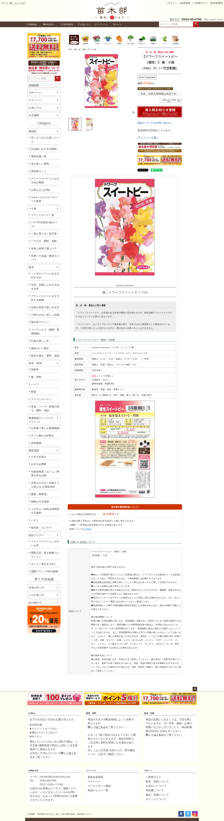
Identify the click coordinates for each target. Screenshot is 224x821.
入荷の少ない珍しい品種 (45, 314)
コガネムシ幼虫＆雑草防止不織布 (45, 510)
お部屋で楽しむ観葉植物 (45, 428)
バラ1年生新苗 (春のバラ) (44, 224)
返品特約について (84, 814)
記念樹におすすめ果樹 (44, 149)
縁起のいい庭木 (40, 348)
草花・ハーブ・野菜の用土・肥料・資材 (45, 408)
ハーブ (35, 384)
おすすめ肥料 (38, 464)
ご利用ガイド (200, 3)
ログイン (172, 3)
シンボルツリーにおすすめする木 (45, 275)
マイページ (101, 24)
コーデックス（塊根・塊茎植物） (45, 331)
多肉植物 (36, 443)
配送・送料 (91, 713)
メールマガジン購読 (99, 785)
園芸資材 (34, 450)
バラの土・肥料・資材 (44, 241)
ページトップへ (195, 689)
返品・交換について (157, 794)
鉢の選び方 (35, 602)
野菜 (33, 391)
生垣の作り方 (36, 587)
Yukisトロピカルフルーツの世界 (44, 199)
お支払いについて (156, 785)
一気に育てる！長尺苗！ (45, 233)
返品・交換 (149, 713)
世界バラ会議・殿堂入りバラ (45, 257)
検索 (196, 24)
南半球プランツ (40, 322)
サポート (148, 770)
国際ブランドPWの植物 (44, 571)
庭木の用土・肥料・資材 (45, 355)
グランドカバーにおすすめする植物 (45, 298)
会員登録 (185, 3)
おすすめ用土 (38, 456)
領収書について (155, 790)
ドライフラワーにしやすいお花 (45, 543)
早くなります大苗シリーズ (45, 139)
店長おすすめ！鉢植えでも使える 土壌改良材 (45, 484)
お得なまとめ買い (41, 189)
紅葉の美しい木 (40, 340)
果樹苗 (32, 131)
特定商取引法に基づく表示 (48, 814)
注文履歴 (34, 115)
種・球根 (36, 377)
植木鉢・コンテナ (41, 527)
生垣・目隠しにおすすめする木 (45, 286)
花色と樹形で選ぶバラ (44, 248)
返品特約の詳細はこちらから (154, 130)
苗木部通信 (217, 3)
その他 (93, 49)
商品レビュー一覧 (98, 790)
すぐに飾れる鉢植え (42, 435)
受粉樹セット (38, 171)
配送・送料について (157, 781)
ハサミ (35, 520)
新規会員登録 (95, 777)
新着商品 (31, 24)
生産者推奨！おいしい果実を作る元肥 (45, 473)
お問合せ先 (33, 770)
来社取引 (48, 24)
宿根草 (35, 369)
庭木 (31, 267)
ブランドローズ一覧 (42, 215)
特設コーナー (36, 535)
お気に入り (84, 24)
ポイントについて (156, 799)
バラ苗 (32, 208)
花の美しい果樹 (40, 163)
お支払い (32, 713)
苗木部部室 (67, 24)
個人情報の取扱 (68, 814)
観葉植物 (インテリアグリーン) (41, 419)
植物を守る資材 (40, 501)
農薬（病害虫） (40, 494)
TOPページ (35, 92)
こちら (88, 528)
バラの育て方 (36, 595)
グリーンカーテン (41, 399)
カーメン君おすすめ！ (44, 564)
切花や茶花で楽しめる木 (45, 307)
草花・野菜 (35, 363)
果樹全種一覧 (38, 156)
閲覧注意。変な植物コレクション (45, 554)
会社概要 (31, 814)
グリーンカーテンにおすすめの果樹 (45, 180)
